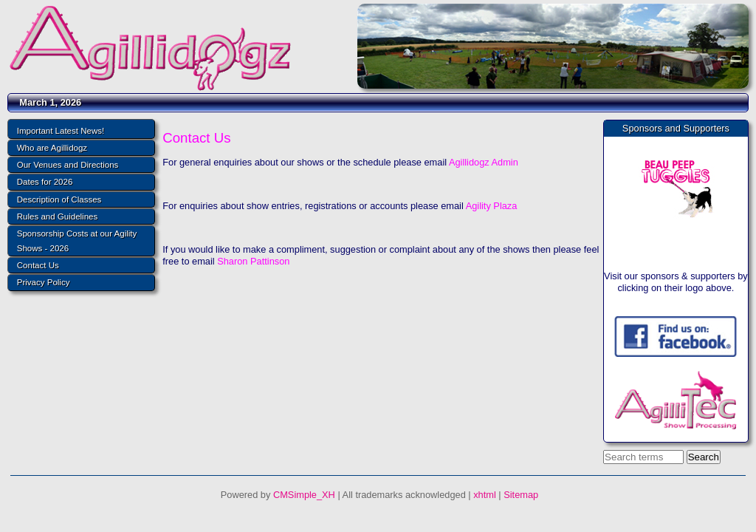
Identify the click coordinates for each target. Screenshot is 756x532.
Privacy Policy (43, 282)
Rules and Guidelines (57, 216)
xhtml (484, 494)
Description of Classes (59, 199)
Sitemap (521, 494)
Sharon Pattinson (253, 261)
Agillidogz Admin (483, 162)
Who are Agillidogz (52, 147)
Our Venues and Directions (68, 164)
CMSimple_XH (304, 494)
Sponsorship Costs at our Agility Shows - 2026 (77, 241)
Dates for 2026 (45, 181)
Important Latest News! (60, 130)
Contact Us (38, 265)
